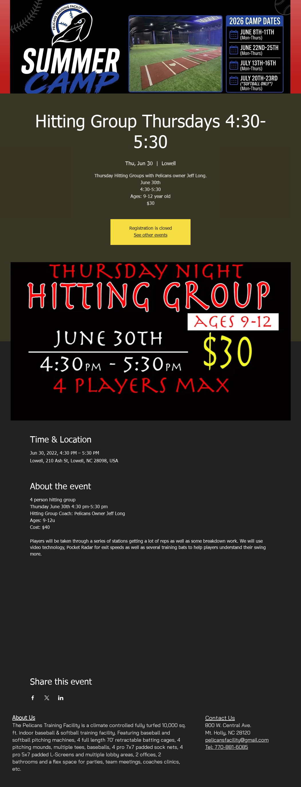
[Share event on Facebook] (32, 698)
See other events (150, 235)
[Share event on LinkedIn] (61, 698)
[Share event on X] (46, 698)
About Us (23, 718)
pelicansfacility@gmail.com (237, 740)
